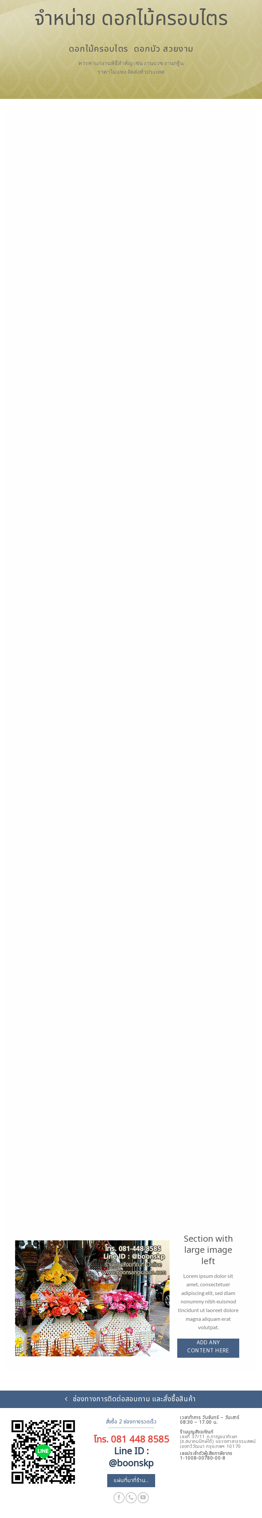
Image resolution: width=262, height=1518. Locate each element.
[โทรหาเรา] (131, 1497)
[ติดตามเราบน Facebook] (119, 1497)
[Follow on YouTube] (143, 1497)
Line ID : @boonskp (131, 1457)
